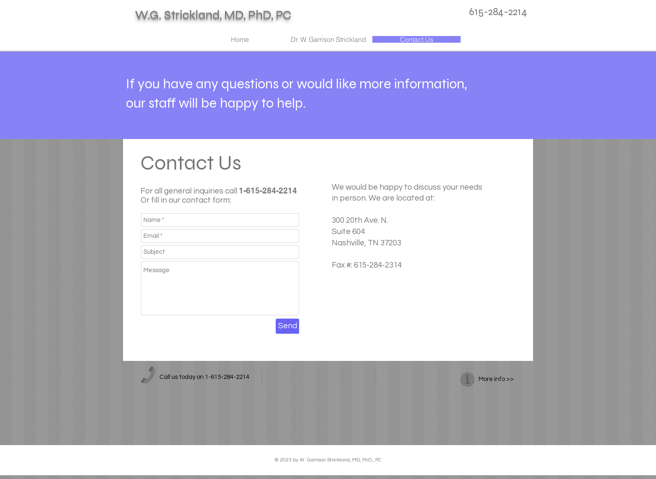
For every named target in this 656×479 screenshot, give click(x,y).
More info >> (496, 379)
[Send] (287, 326)
